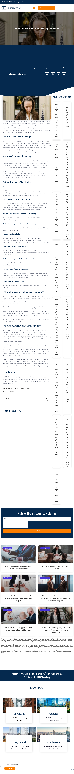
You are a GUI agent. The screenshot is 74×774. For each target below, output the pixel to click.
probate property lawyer (14, 644)
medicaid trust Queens (32, 639)
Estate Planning (14, 388)
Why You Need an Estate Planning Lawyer (67, 113)
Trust (27, 388)
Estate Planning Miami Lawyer (27, 647)
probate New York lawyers (62, 647)
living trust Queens (59, 638)
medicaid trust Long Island (9, 639)
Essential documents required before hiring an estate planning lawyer (56, 159)
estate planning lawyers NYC (52, 647)
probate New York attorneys (45, 643)
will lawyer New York (61, 645)
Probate (22, 388)
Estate (6, 388)
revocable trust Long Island (30, 644)
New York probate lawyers (59, 639)
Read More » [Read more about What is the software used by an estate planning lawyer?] (56, 501)
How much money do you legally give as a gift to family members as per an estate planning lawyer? (56, 265)
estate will (47, 161)
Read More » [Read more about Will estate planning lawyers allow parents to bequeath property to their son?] (67, 236)
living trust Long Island (41, 638)
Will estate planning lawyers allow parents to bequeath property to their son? (67, 213)
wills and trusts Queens (55, 646)
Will (31, 388)
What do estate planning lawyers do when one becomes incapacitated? (67, 377)
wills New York (40, 647)
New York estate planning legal (50, 639)
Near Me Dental (66, 651)
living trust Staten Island (66, 638)
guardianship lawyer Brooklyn (9, 651)
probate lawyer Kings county (39, 641)
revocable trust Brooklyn (22, 644)
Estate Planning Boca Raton (5, 647)
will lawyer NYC (67, 645)
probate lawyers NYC (10, 643)
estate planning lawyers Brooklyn (19, 649)
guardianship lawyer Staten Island (58, 651)
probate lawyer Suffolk (27, 643)
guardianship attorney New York (42, 650)
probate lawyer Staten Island (18, 643)
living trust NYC (53, 638)
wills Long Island (34, 647)
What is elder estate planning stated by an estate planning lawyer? (67, 315)
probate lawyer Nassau (57, 641)
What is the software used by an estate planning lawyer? (56, 483)
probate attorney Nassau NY (26, 640)
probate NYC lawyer (62, 643)
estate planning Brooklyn (28, 649)
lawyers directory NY (38, 644)
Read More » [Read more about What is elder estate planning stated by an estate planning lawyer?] (67, 336)
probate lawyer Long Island (48, 641)
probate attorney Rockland (65, 640)
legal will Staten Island (27, 638)
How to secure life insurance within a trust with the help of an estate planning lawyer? (67, 438)
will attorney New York (19, 645)
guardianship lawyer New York (30, 651)
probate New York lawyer (54, 643)
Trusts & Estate (14, 7)
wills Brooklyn (70, 646)
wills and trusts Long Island (32, 646)
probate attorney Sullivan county (11, 641)
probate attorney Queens (56, 640)
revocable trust (66, 644)
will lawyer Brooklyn (47, 645)
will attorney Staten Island (40, 645)
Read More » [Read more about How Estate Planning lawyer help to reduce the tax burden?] (56, 136)
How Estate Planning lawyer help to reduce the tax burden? (56, 117)
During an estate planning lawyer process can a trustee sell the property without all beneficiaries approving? (56, 324)
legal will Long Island (4, 638)
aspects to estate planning (22, 296)
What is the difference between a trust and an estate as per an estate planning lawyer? (67, 162)
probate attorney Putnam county (47, 640)
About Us (32, 766)
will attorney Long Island (12, 645)
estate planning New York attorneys (49, 649)
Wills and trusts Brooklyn (24, 646)
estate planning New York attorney (37, 649)
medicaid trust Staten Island (40, 639)
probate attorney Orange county (36, 640)
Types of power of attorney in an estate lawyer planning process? (56, 433)
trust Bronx (71, 644)
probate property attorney (5, 644)
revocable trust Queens (60, 644)
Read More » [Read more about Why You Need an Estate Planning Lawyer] (67, 128)
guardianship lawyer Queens (48, 651)
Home (29, 68)
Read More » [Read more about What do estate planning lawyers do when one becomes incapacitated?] (67, 399)
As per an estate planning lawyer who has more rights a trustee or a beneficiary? (67, 262)
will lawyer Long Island (54, 645)
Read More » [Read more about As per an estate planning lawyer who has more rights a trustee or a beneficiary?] (67, 286)
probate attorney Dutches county (6, 640)
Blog (62, 766)
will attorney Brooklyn (4, 645)
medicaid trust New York (18, 639)
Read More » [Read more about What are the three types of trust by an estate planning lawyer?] (56, 231)
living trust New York (48, 638)
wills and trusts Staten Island (63, 646)
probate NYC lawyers (69, 643)
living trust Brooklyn (34, 638)
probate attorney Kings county (16, 640)
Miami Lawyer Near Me (13, 647)
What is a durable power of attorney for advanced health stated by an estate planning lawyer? (56, 383)
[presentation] (15, 524)
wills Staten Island (45, 647)
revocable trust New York (46, 644)
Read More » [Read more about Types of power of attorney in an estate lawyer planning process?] (56, 454)
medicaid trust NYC (25, 639)
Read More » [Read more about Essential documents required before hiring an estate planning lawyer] (56, 181)
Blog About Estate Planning (39, 68)
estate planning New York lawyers (10, 650)
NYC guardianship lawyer (68, 639)
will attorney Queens (32, 645)
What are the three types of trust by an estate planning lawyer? (56, 210)
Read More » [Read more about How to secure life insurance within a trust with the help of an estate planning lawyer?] (67, 464)
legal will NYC (16, 638)
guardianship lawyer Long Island (20, 651)
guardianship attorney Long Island (31, 650)
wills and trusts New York (41, 646)
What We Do (44, 766)
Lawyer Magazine (20, 647)
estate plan (27, 366)
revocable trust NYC (53, 644)
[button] (34, 8)
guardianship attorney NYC (51, 650)
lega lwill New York (10, 638)
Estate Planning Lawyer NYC (39, 651)
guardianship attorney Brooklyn (21, 650)
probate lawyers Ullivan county (36, 643)
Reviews (54, 766)
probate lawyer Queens (65, 641)
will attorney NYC (26, 645)
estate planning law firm (14, 8)
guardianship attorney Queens (61, 650)
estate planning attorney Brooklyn (60, 649)
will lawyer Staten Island (10, 646)
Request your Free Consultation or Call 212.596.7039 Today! (37, 675)
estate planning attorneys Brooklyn (8, 649)
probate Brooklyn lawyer (31, 641)
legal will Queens (21, 638)
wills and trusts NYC (48, 646)
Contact (70, 766)
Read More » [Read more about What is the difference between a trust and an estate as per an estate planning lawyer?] (67, 187)
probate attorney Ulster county (22, 641)
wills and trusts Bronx (17, 646)
